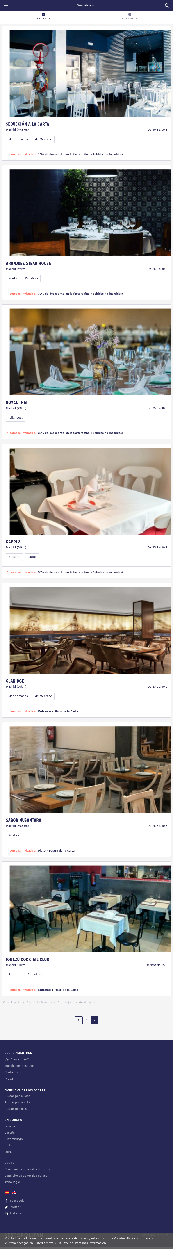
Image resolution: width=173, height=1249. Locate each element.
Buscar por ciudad (17, 1225)
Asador (13, 278)
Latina (31, 557)
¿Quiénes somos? (17, 1189)
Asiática (13, 835)
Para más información (90, 1243)
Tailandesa (15, 417)
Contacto (11, 1202)
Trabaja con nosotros (19, 1195)
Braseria (14, 557)
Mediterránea (18, 139)
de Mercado (43, 139)
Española (31, 278)
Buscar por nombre (18, 1232)
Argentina (34, 974)
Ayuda (9, 1208)
